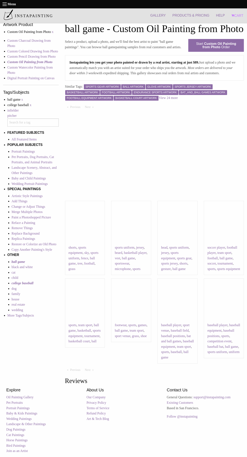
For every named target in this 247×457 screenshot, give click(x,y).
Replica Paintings (23, 238)
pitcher (12, 115)
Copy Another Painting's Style (32, 249)
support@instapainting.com (211, 397)
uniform (234, 352)
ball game (128, 258)
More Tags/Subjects (20, 315)
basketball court (79, 341)
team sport (224, 252)
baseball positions (173, 336)
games (142, 325)
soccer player (216, 247)
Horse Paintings (17, 440)
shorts (73, 247)
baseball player (171, 325)
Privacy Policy (96, 402)
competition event (219, 341)
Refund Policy (96, 413)
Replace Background (26, 233)
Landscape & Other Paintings (26, 424)
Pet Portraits (14, 402)
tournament (225, 263)
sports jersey (169, 263)
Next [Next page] (90, 107)
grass (72, 269)
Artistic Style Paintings (27, 196)
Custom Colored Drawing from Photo (32, 51)
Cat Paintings (15, 435)
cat (14, 272)
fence (84, 258)
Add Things (19, 201)
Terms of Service (98, 408)
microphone (123, 269)
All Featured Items (24, 139)
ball (93, 341)
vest (117, 258)
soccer (211, 263)
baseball (176, 352)
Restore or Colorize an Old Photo (34, 244)
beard (118, 252)
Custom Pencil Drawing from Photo (31, 56)
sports (136, 269)
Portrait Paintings (23, 151)
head (164, 247)
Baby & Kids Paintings (21, 413)
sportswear (122, 263)
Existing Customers (180, 402)
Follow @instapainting (182, 416)
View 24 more (168, 98)
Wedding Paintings (19, 419)
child (15, 277)
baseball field (180, 330)
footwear (120, 325)
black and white (22, 267)
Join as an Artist (17, 451)
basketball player (135, 252)
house (15, 299)
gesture (166, 269)
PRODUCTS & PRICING (190, 15)
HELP (220, 15)
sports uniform (124, 247)
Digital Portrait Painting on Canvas (31, 78)
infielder (13, 110)
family (16, 294)
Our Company (96, 397)
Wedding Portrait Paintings (30, 184)
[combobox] (33, 122)
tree (79, 263)
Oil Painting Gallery (20, 397)
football (89, 263)
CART (237, 15)
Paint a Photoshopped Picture (31, 217)
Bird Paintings (16, 445)
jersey (140, 247)
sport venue (122, 336)
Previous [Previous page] (76, 107)
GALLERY (158, 15)
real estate (18, 304)
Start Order (216, 45)
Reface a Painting (23, 223)
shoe (143, 336)
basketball (84, 330)
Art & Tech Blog (98, 419)
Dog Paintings (15, 429)
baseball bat (215, 346)
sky (86, 252)
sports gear (184, 258)
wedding (17, 310)
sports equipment (228, 269)
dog (14, 288)
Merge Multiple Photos (27, 212)
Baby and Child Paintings (29, 178)
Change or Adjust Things (28, 206)
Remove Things (22, 228)
